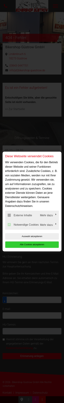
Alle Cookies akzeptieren (32, 244)
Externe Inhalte (20, 215)
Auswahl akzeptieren (32, 236)
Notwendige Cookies (23, 224)
